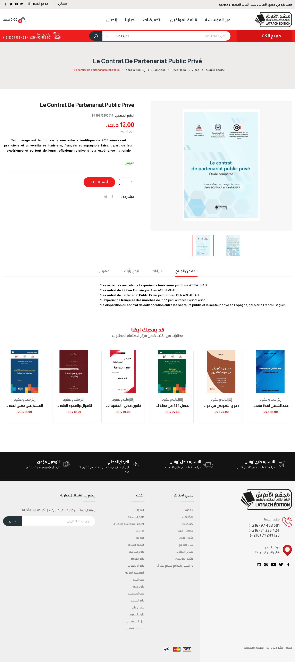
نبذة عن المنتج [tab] (186, 271)
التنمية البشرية (135, 544)
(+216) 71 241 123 (265, 535)
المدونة (139, 537)
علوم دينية (138, 586)
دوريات (140, 530)
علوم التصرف (136, 614)
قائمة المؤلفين (184, 558)
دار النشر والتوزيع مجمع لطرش (175, 565)
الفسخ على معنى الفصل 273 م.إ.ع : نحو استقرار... (24, 406)
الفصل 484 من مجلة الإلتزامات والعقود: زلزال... (172, 406)
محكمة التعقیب (135, 628)
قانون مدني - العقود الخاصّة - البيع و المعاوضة (123, 406)
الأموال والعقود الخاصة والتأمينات (74, 406)
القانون (140, 509)
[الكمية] (128, 182)
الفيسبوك (288, 564)
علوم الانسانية (136, 516)
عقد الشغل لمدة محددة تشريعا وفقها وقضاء (270, 406)
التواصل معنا (186, 530)
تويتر (281, 564)
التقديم (189, 509)
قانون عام (138, 607)
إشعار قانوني (186, 537)
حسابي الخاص (185, 551)
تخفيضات (188, 523)
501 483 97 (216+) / (38, 37)
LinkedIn (258, 564)
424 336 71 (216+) (14, 37)
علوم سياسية (136, 551)
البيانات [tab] (157, 271)
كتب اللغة (138, 579)
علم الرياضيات (136, 565)
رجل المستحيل (135, 621)
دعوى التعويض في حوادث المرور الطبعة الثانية (221, 406)
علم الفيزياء (137, 558)
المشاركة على (112, 197)
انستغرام (266, 564)
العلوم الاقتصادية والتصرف (128, 523)
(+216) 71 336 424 (264, 530)
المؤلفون (188, 516)
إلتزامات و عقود (24, 399)
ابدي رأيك (131, 271)
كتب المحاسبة (136, 593)
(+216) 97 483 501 (264, 525)
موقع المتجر (38, 3)
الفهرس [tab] (104, 271)
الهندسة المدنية (134, 572)
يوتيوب (273, 564)
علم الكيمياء (137, 600)
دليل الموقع (186, 544)
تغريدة (106, 197)
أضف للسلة (99, 182)
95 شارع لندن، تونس (267, 552)
